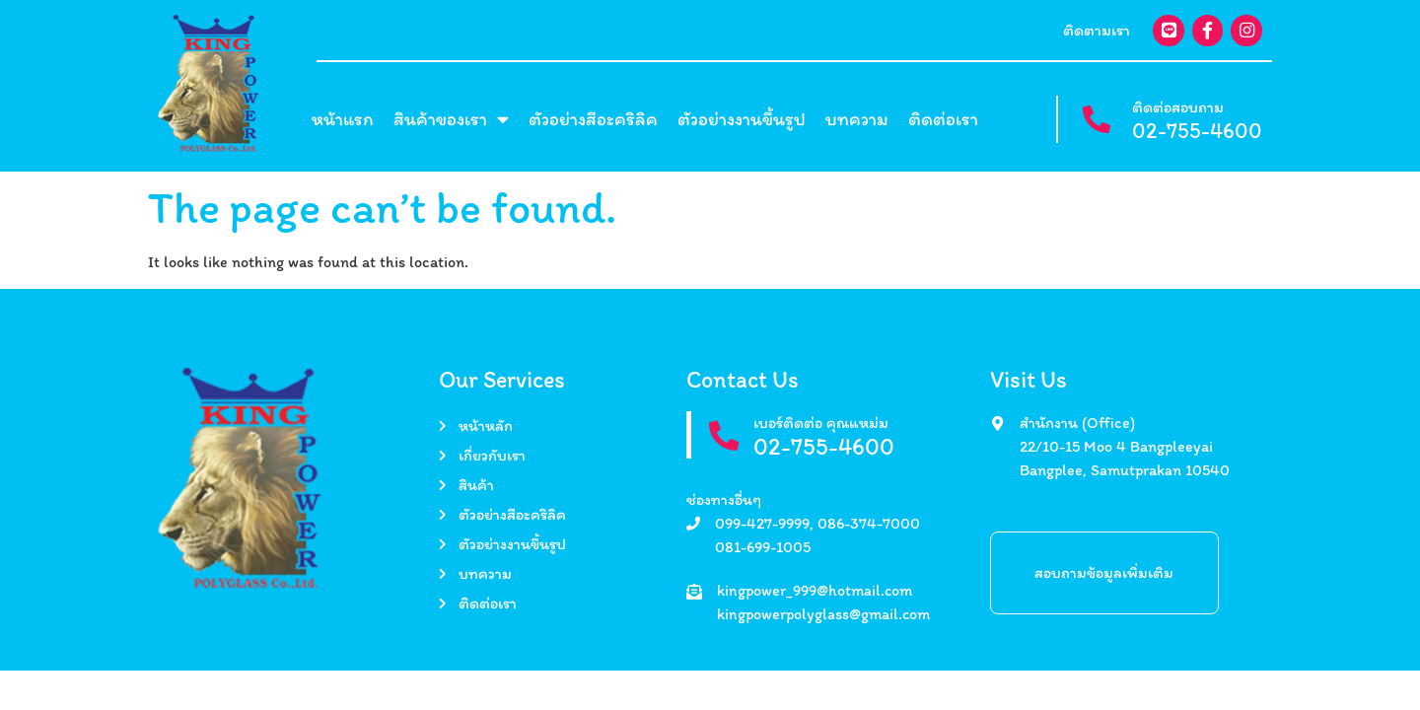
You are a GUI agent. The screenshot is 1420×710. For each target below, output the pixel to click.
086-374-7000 (868, 523)
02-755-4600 (1197, 130)
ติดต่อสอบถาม (1178, 107)
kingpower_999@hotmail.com (814, 590)
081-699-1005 (763, 546)
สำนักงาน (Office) (1077, 422)
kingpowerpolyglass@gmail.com (823, 613)
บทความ (856, 118)
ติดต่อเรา (943, 118)
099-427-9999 (762, 523)
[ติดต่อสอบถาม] (1096, 120)
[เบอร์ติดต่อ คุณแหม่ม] (724, 436)
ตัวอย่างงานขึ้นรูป (741, 118)
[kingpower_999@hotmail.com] (694, 592)
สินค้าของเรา (451, 120)
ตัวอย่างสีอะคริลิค (593, 118)
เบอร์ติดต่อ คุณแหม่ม (821, 422)
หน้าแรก (343, 118)
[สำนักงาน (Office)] (997, 423)
